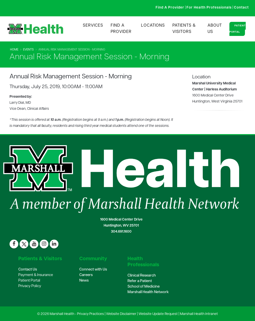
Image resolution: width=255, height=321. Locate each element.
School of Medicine (144, 287)
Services (93, 26)
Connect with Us (93, 270)
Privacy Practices (90, 314)
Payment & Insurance (35, 275)
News (84, 281)
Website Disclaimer (121, 314)
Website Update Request (158, 314)
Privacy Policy (29, 286)
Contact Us (27, 270)
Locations (153, 26)
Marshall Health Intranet (199, 314)
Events (28, 49)
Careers (86, 275)
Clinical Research (142, 276)
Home (14, 49)
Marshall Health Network (148, 292)
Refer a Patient (140, 281)
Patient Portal (237, 28)
